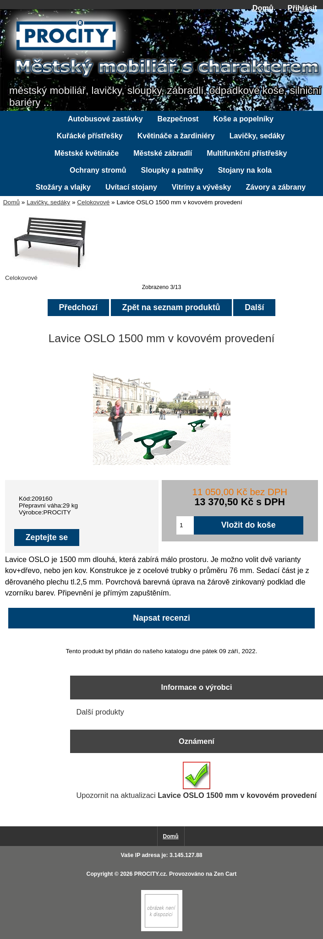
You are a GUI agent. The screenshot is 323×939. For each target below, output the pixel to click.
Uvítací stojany (131, 187)
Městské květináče (87, 153)
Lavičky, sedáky (48, 202)
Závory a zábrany (276, 187)
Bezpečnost (178, 119)
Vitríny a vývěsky (201, 187)
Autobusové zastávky (105, 119)
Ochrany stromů (98, 170)
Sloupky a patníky (172, 170)
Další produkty (100, 712)
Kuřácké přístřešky (90, 136)
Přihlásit (302, 8)
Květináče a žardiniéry (176, 136)
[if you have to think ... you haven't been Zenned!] (161, 929)
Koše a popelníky (243, 119)
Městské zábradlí (162, 153)
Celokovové (93, 202)
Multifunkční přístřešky (247, 153)
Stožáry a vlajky (63, 187)
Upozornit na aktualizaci (196, 780)
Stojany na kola (245, 170)
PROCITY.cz (150, 874)
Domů (263, 8)
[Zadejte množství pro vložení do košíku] (185, 525)
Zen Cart (225, 874)
